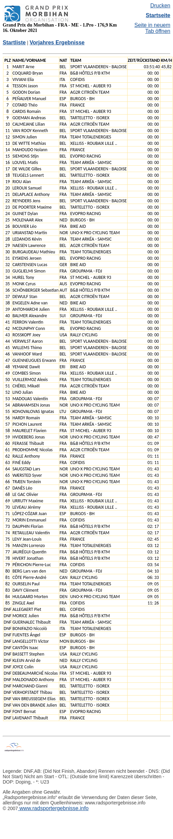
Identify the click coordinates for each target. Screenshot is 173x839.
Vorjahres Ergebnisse (57, 42)
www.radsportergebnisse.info (53, 808)
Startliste (14, 42)
